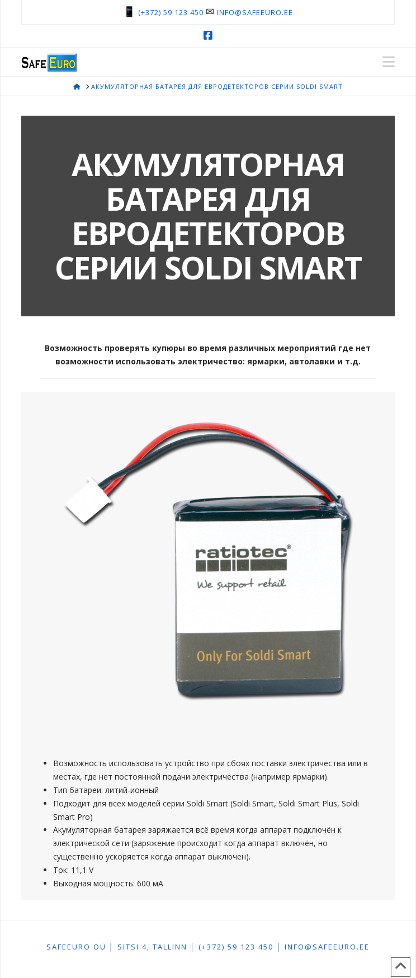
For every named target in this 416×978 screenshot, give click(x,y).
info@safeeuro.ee (255, 12)
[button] (388, 62)
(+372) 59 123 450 (171, 12)
